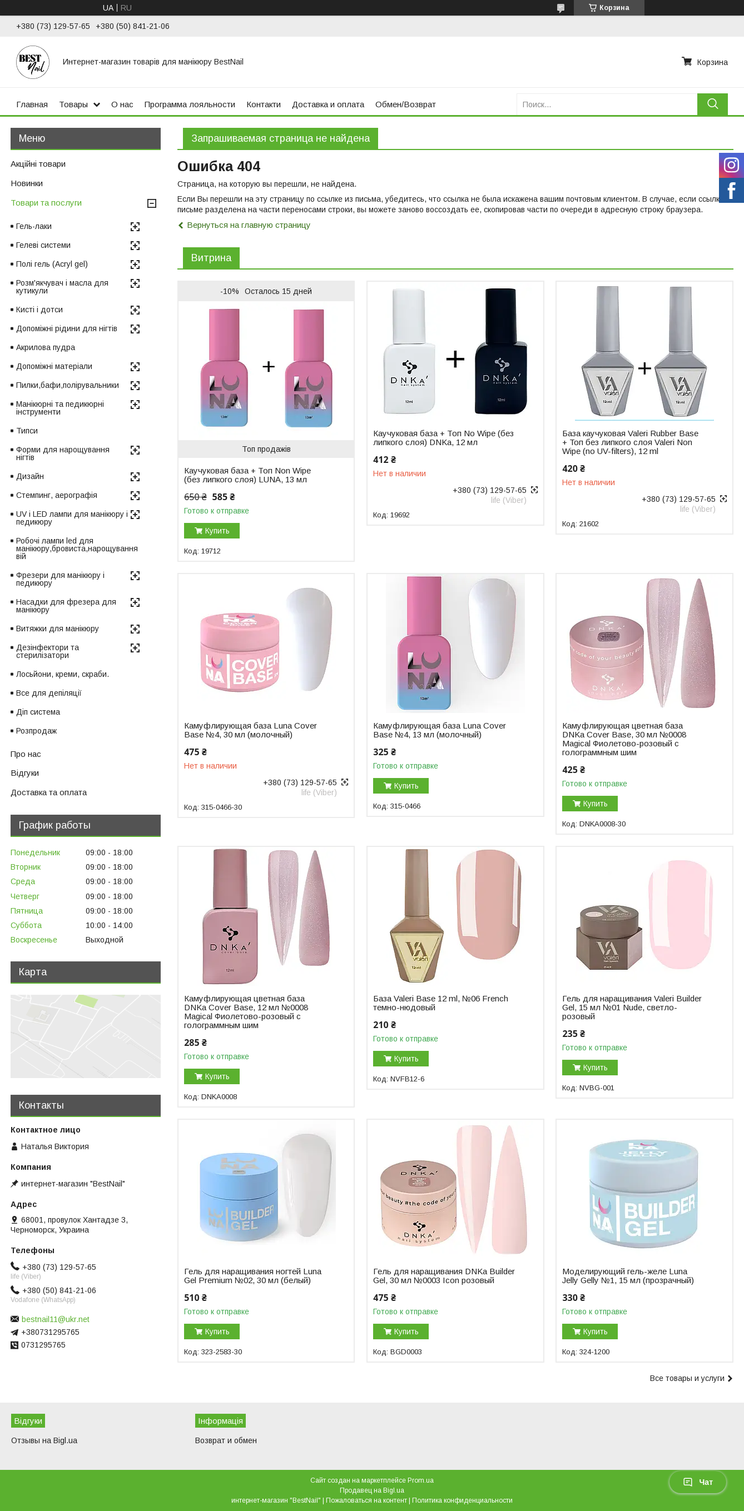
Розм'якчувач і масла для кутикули (62, 286)
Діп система (38, 711)
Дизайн (30, 476)
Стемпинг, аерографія (56, 495)
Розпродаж (36, 730)
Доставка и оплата (328, 104)
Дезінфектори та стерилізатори (47, 651)
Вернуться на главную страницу (249, 225)
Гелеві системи (43, 245)
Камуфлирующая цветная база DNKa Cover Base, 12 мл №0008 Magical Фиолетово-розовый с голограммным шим (246, 1012)
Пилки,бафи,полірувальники (67, 385)
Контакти (263, 104)
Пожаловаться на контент (366, 1500)
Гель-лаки (34, 226)
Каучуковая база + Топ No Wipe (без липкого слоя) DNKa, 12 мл (443, 438)
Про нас (26, 754)
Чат (698, 1482)
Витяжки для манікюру (57, 628)
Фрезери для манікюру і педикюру (60, 579)
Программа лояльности (190, 104)
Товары (73, 104)
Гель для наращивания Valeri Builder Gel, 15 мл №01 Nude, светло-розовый (632, 1007)
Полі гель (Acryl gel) (52, 264)
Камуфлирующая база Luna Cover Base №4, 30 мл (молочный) (250, 730)
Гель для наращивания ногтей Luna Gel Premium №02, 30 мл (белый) (252, 1276)
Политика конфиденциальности (462, 1500)
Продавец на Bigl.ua (372, 1490)
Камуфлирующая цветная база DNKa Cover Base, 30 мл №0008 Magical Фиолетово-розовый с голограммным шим (624, 739)
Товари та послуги (46, 202)
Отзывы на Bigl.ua (44, 1440)
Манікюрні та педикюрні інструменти (60, 408)
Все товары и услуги (687, 1378)
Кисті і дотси (39, 309)
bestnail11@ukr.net (56, 1319)
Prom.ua (421, 1480)
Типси (27, 430)
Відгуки (25, 772)
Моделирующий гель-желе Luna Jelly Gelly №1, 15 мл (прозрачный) (628, 1276)
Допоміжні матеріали (54, 366)
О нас (122, 104)
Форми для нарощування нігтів (63, 453)
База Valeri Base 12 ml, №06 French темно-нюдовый (440, 1003)
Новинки (27, 183)
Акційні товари (38, 163)
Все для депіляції (49, 693)
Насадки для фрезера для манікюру (66, 605)
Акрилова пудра (45, 347)
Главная (32, 104)
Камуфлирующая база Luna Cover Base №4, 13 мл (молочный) (439, 730)
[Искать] (712, 104)
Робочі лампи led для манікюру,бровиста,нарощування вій (77, 548)
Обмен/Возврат (405, 104)
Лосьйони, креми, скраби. (62, 674)
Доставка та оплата (49, 792)
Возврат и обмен (226, 1440)
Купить (217, 530)
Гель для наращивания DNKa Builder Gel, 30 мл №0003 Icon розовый (444, 1276)
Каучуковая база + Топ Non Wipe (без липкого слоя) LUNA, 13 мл (247, 475)
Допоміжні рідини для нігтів (66, 328)
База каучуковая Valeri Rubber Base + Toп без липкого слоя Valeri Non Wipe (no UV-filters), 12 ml (630, 442)
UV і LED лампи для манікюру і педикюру (72, 518)
